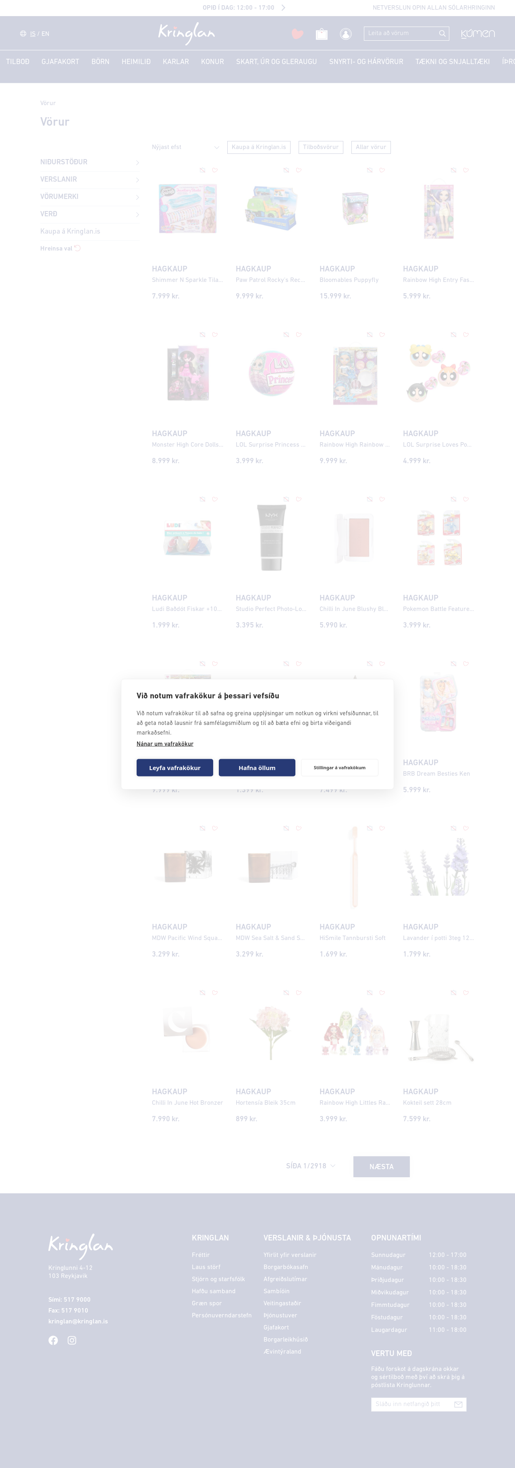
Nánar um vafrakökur (165, 744)
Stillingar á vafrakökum (340, 767)
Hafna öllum (257, 768)
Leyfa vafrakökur (174, 768)
